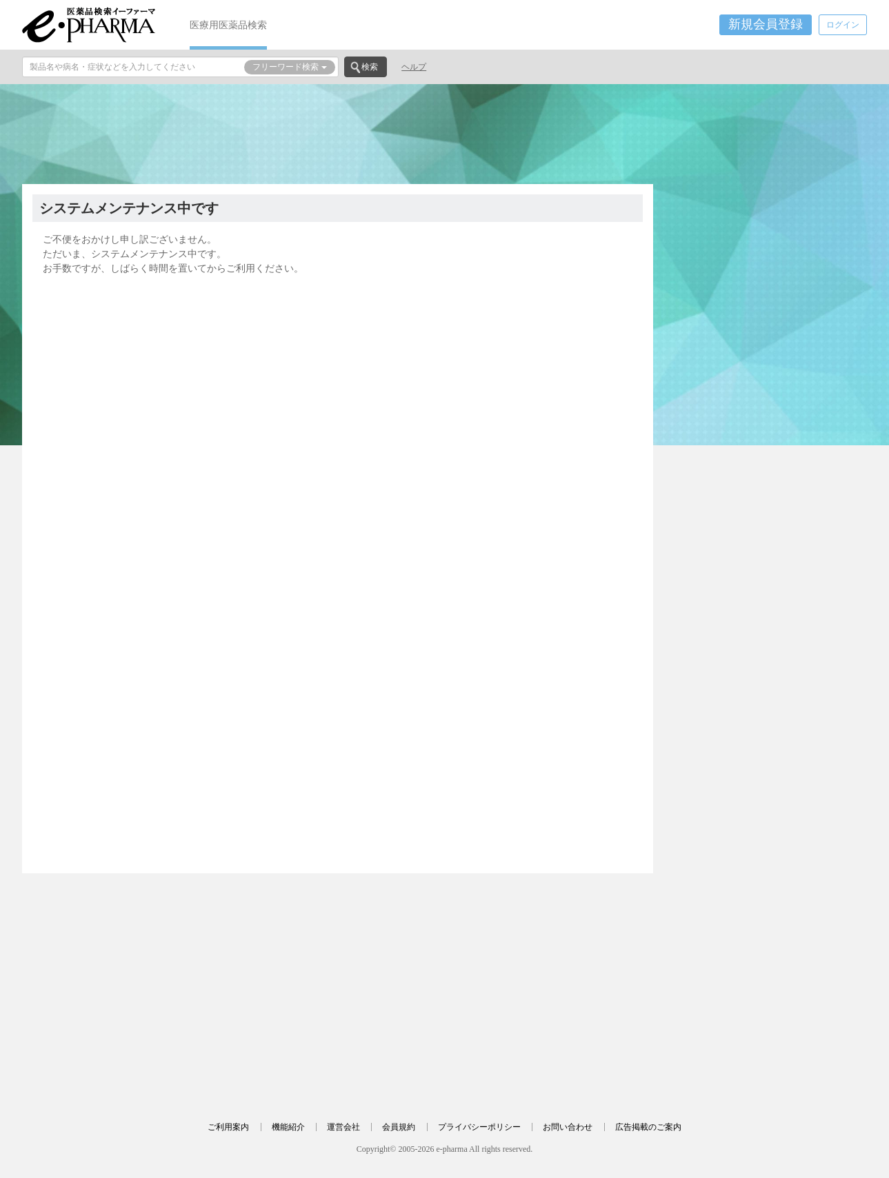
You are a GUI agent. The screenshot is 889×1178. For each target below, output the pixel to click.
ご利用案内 (228, 1127)
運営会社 (343, 1127)
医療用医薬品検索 (228, 24)
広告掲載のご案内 (648, 1127)
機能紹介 (288, 1127)
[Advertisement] (444, 132)
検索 (369, 67)
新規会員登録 (765, 24)
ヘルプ (413, 67)
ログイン (842, 25)
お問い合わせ (567, 1127)
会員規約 (398, 1127)
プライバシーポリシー (479, 1127)
